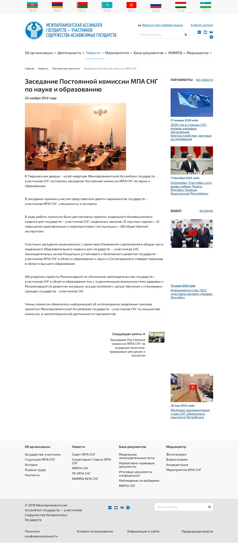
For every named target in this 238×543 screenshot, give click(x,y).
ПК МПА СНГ (81, 473)
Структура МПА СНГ (40, 460)
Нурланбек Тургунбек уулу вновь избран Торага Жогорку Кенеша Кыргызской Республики (191, 188)
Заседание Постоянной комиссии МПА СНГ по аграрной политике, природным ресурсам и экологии (127, 348)
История (31, 465)
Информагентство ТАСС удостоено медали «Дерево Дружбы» (191, 293)
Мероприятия (118, 53)
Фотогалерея (176, 454)
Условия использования (95, 531)
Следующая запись (128, 334)
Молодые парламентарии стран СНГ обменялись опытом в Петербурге (190, 413)
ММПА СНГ (80, 468)
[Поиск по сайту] (163, 35)
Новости (94, 53)
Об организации (40, 53)
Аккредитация (177, 465)
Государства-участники (43, 454)
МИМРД (176, 53)
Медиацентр (199, 53)
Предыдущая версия (197, 531)
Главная (29, 68)
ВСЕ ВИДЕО (206, 211)
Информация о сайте (143, 531)
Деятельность (70, 53)
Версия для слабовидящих (162, 25)
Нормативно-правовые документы (137, 465)
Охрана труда (35, 470)
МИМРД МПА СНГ (85, 479)
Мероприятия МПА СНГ (183, 470)
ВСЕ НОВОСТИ (204, 80)
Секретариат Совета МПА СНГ (91, 461)
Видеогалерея (177, 460)
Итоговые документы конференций (135, 473)
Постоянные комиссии (66, 68)
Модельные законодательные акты (137, 456)
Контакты (32, 475)
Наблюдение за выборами (139, 480)
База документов (150, 53)
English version (202, 25)
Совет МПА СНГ (83, 454)
